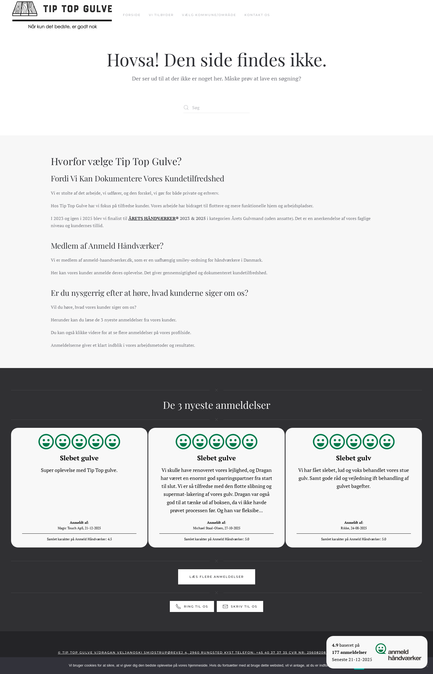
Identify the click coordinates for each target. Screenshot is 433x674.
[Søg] (216, 107)
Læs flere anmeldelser (216, 577)
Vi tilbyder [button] (161, 15)
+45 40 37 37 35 (271, 652)
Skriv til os (240, 606)
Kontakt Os (257, 15)
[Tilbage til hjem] (63, 15)
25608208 (316, 652)
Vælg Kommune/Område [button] (209, 15)
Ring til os (192, 606)
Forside (132, 15)
